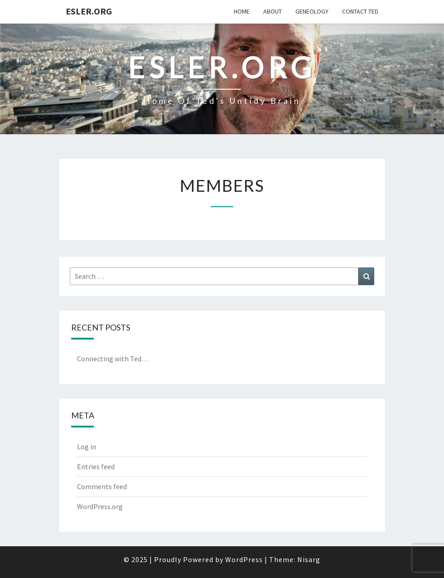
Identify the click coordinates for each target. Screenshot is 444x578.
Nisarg (308, 559)
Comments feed (102, 486)
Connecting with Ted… (113, 358)
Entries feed (96, 466)
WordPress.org (100, 506)
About (272, 11)
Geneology (311, 11)
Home (242, 11)
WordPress (244, 559)
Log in (86, 446)
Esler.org (89, 11)
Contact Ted (360, 11)
